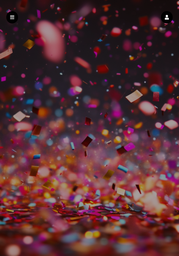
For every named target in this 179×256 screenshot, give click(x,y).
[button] (167, 17)
